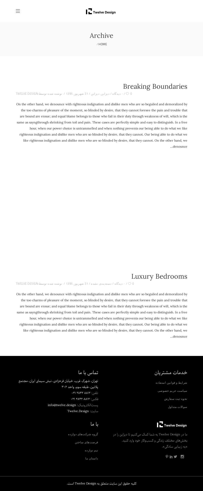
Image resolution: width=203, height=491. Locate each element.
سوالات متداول (177, 407)
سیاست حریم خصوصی (172, 390)
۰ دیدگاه (117, 93)
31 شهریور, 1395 (77, 93)
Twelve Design (27, 93)
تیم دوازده (91, 450)
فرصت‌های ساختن (86, 442)
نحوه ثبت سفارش (175, 398)
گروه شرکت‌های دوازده (83, 434)
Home (102, 44)
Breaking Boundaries (155, 87)
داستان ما (91, 458)
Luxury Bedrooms (159, 277)
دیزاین (105, 93)
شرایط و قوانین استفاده (171, 382)
